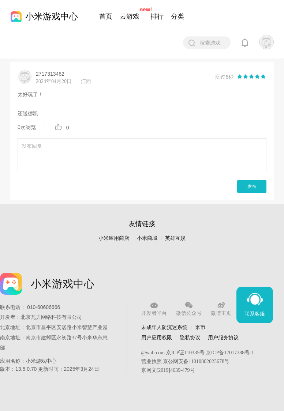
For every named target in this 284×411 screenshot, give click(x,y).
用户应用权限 (156, 337)
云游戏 (129, 16)
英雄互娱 (175, 238)
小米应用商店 (113, 238)
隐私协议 (190, 337)
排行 (157, 16)
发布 (251, 186)
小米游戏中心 (51, 16)
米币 (200, 327)
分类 (177, 16)
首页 (105, 16)
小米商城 (147, 238)
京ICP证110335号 (185, 352)
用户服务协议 (223, 337)
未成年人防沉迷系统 (164, 327)
